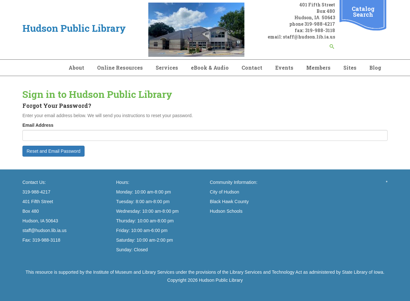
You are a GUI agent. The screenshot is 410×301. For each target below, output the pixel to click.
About (76, 67)
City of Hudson (224, 191)
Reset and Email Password (53, 151)
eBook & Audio (210, 67)
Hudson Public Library (221, 280)
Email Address (37, 125)
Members (318, 67)
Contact (252, 67)
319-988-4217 (319, 24)
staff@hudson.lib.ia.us (309, 37)
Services (167, 67)
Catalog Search (363, 11)
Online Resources (120, 67)
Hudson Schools (226, 211)
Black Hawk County (229, 201)
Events (284, 67)
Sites (350, 67)
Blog (375, 67)
